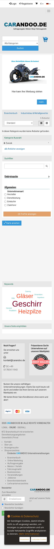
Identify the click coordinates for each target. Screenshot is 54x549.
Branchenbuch (10, 113)
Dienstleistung (12, 198)
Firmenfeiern (38, 294)
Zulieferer (10, 205)
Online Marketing (15, 460)
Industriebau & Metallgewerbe (34, 113)
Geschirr (27, 303)
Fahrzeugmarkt (14, 469)
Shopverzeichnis (11, 450)
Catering (28, 291)
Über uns (8, 445)
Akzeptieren (24, 539)
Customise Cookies (38, 539)
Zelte (13, 298)
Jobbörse (11, 478)
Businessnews (13, 472)
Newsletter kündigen (12, 508)
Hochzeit (9, 308)
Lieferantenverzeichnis (17, 483)
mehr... (42, 102)
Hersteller (10, 194)
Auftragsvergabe (15, 463)
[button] (42, 3)
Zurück (8, 143)
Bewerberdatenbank (16, 481)
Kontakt (7, 442)
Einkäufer (10, 201)
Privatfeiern (12, 310)
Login (12, 3)
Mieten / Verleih (14, 466)
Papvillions (40, 297)
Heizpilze (29, 311)
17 (30, 501)
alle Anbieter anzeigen (14, 149)
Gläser (24, 296)
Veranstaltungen (15, 475)
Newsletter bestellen (12, 504)
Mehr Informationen (29, 533)
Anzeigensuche (11, 447)
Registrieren (26, 3)
